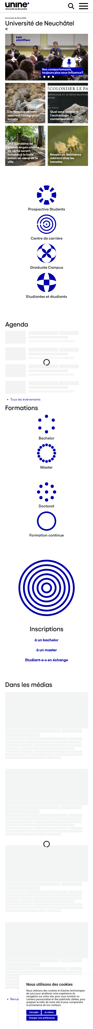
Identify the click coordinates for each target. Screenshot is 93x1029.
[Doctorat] (46, 493)
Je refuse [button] (49, 1012)
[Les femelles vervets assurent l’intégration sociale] (25, 103)
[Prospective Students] (46, 196)
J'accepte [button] (34, 1012)
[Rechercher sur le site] (71, 6)
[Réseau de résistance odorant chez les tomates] (68, 146)
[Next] (79, 59)
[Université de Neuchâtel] (17, 6)
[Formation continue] (46, 522)
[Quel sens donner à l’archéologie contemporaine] (68, 103)
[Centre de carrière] (46, 225)
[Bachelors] (46, 425)
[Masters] (46, 454)
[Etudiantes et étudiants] (46, 284)
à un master (46, 650)
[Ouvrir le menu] (83, 6)
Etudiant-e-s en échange (46, 660)
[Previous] (14, 59)
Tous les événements (25, 399)
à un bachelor (46, 640)
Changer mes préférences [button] (42, 1018)
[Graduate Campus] (46, 254)
